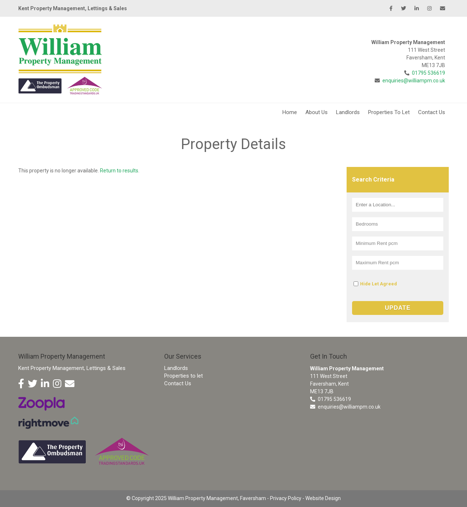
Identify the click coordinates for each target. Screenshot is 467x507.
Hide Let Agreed (378, 283)
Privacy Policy (285, 498)
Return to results (119, 170)
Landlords (348, 112)
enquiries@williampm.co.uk (413, 80)
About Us (316, 112)
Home (289, 112)
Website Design (323, 498)
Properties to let (183, 376)
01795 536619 (428, 73)
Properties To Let (389, 112)
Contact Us (431, 112)
